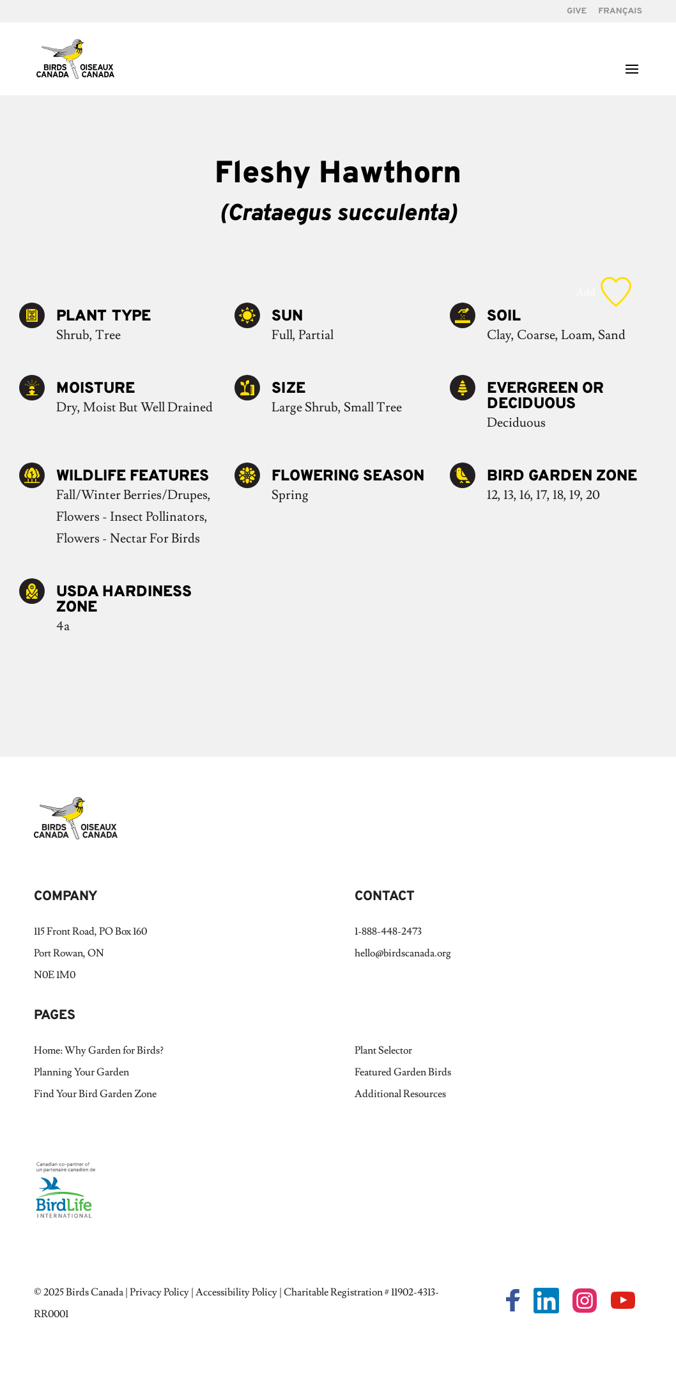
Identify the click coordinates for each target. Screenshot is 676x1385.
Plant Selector (383, 1050)
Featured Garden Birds (403, 1072)
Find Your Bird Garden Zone (95, 1094)
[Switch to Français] (620, 15)
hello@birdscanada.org (403, 953)
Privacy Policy (159, 1292)
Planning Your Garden (81, 1072)
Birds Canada (94, 1292)
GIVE (577, 12)
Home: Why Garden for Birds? (99, 1050)
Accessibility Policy (236, 1292)
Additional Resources (400, 1094)
